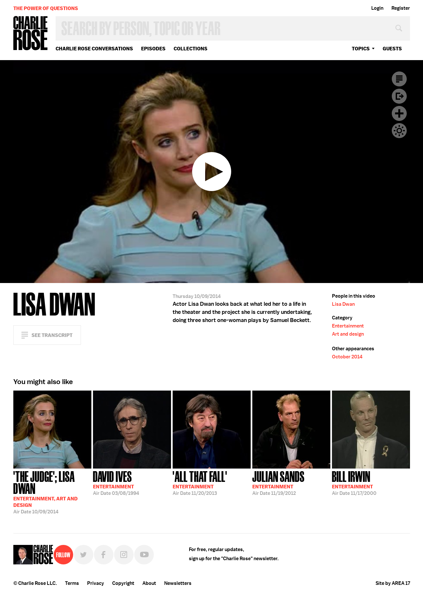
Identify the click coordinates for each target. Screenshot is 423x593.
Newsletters (178, 583)
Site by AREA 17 (393, 583)
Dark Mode (399, 130)
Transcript (399, 78)
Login (377, 8)
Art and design (348, 334)
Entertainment (348, 326)
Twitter (83, 554)
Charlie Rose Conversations (94, 48)
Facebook (103, 554)
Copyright (123, 583)
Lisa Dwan (343, 304)
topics (361, 48)
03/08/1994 (116, 482)
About (149, 583)
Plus (399, 113)
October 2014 (347, 357)
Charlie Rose (30, 33)
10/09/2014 (52, 492)
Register (400, 8)
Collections (190, 48)
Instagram (124, 554)
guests (392, 48)
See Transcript (52, 335)
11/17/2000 (354, 482)
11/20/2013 (200, 482)
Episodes (153, 48)
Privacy (95, 583)
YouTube (144, 554)
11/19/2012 (278, 482)
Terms (72, 583)
